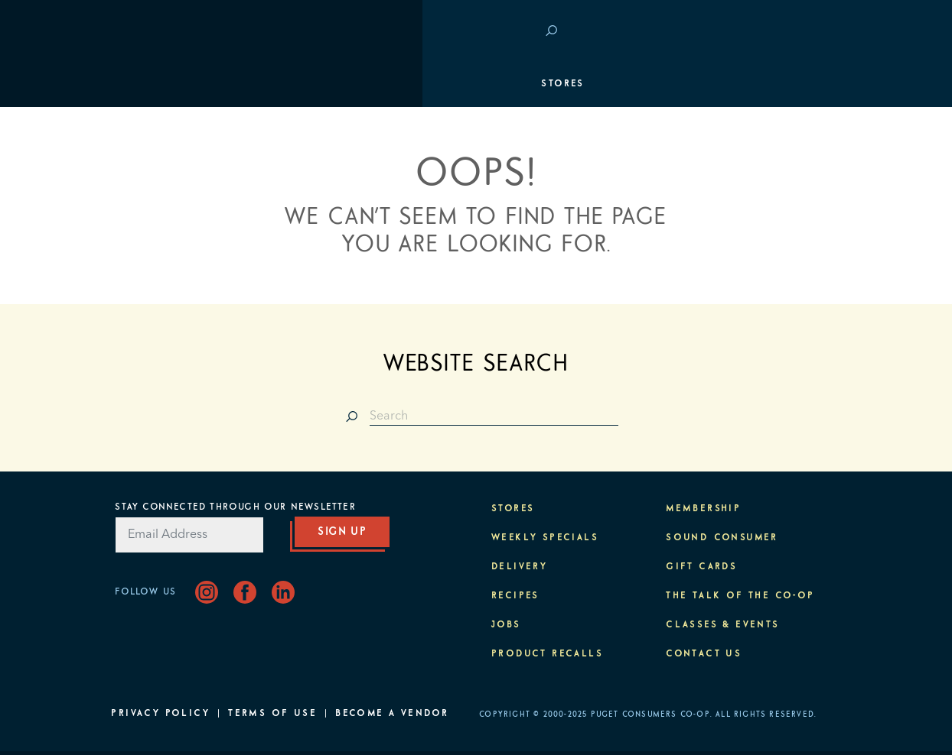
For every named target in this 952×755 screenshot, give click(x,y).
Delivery (519, 567)
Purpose (806, 267)
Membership (156, 175)
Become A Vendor (391, 713)
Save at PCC (740, 30)
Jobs (506, 625)
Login (813, 30)
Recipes (515, 596)
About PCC (799, 313)
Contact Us (704, 654)
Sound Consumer (722, 538)
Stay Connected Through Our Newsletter (235, 507)
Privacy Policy (160, 713)
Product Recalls (547, 654)
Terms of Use (272, 713)
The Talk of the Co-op (740, 596)
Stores (140, 84)
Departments (159, 129)
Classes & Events (776, 221)
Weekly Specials (544, 538)
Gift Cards (701, 567)
